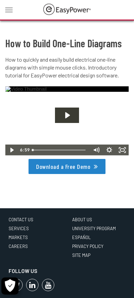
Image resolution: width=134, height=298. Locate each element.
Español (81, 237)
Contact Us (21, 219)
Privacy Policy (87, 246)
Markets (18, 237)
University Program (94, 228)
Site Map (81, 255)
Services (19, 228)
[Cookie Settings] (10, 286)
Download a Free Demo (63, 166)
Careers (18, 246)
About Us (82, 219)
